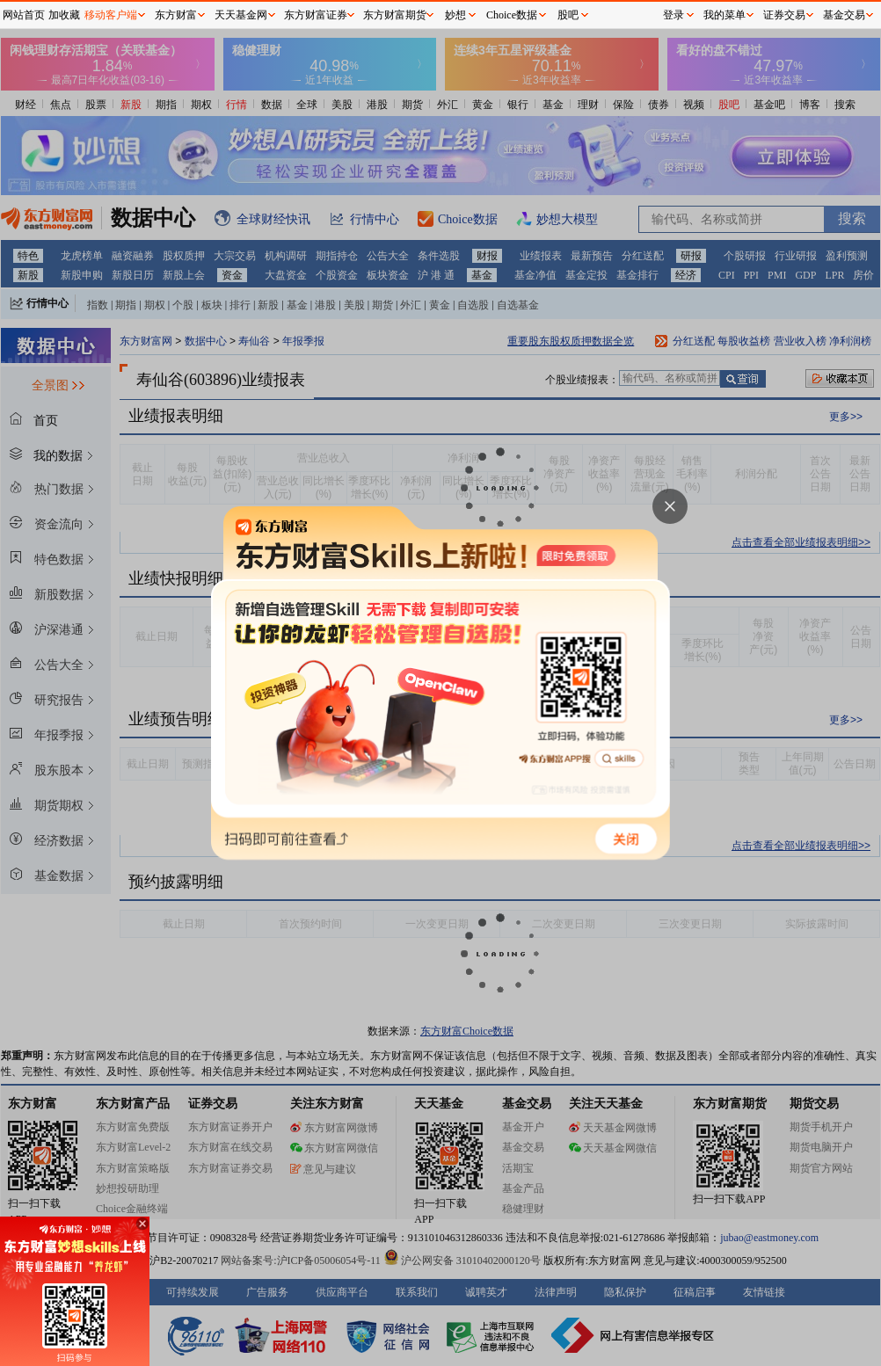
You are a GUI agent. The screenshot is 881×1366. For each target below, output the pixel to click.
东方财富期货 (394, 15)
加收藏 (64, 15)
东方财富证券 (315, 15)
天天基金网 (241, 15)
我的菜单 (724, 15)
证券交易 (784, 15)
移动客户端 (110, 15)
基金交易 (844, 15)
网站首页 (24, 15)
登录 (673, 15)
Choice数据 (511, 15)
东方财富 (176, 15)
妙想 (455, 15)
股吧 (568, 15)
